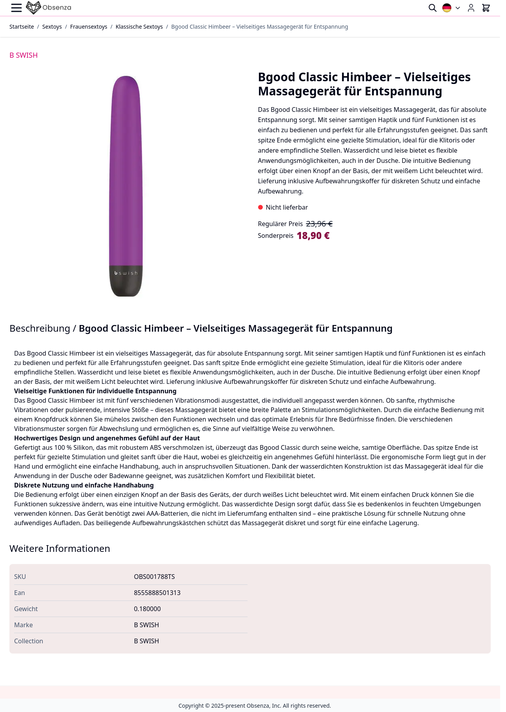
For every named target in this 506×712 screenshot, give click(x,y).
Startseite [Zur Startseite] (21, 26)
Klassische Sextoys (139, 26)
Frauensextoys (88, 26)
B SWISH (23, 55)
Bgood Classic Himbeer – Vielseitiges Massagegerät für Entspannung (259, 26)
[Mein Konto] (471, 8)
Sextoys (52, 26)
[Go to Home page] (48, 7)
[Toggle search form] (432, 8)
